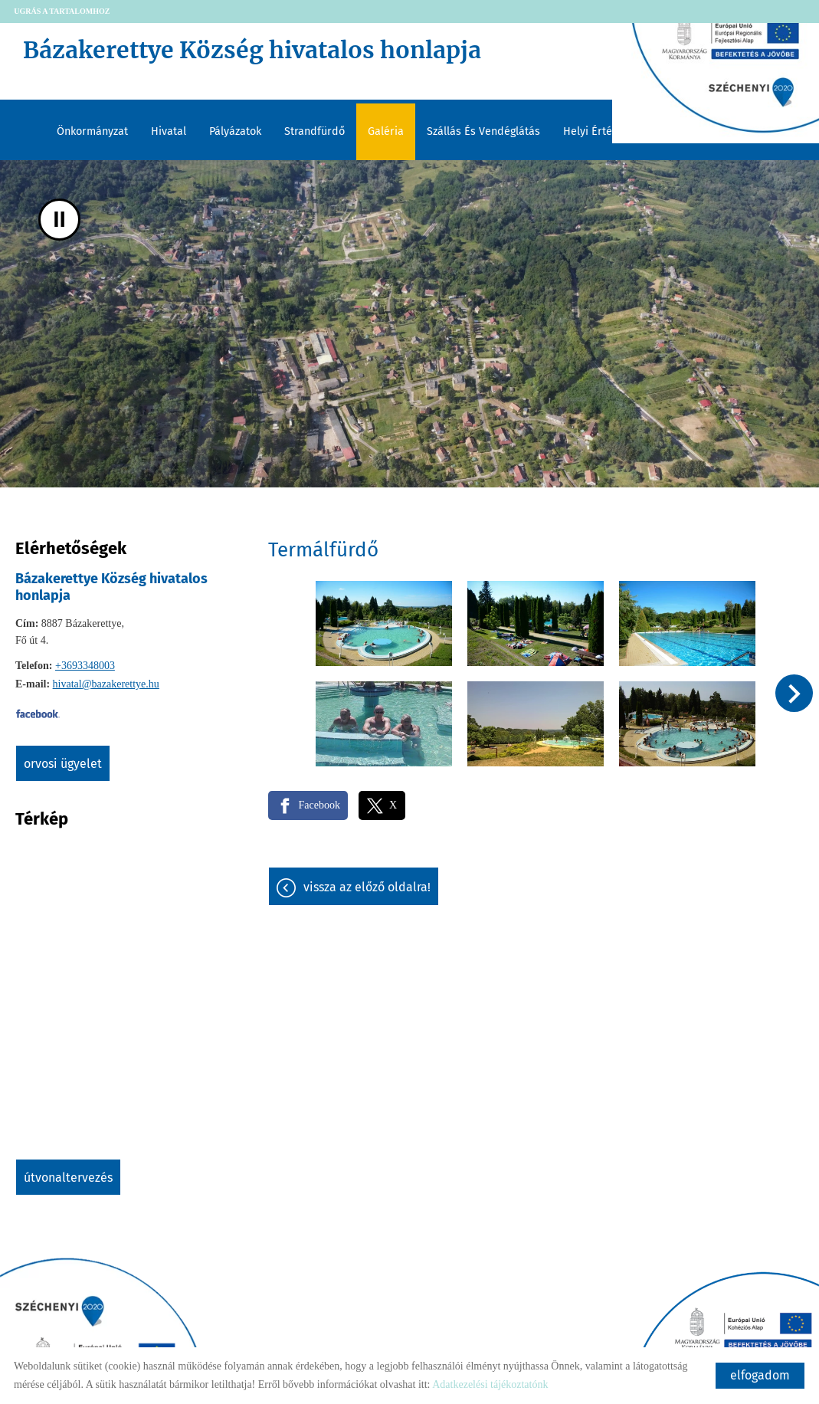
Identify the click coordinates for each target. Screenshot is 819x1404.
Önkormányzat (92, 131)
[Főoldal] (386, 53)
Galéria (386, 131)
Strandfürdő (314, 131)
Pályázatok (235, 131)
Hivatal (168, 131)
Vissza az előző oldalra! (367, 887)
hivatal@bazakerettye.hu (106, 684)
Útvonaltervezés (68, 1177)
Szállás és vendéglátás (483, 131)
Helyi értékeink (600, 131)
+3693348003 (85, 665)
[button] (794, 693)
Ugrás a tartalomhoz (62, 11)
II (59, 219)
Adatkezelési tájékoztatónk (490, 1384)
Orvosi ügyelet (63, 763)
